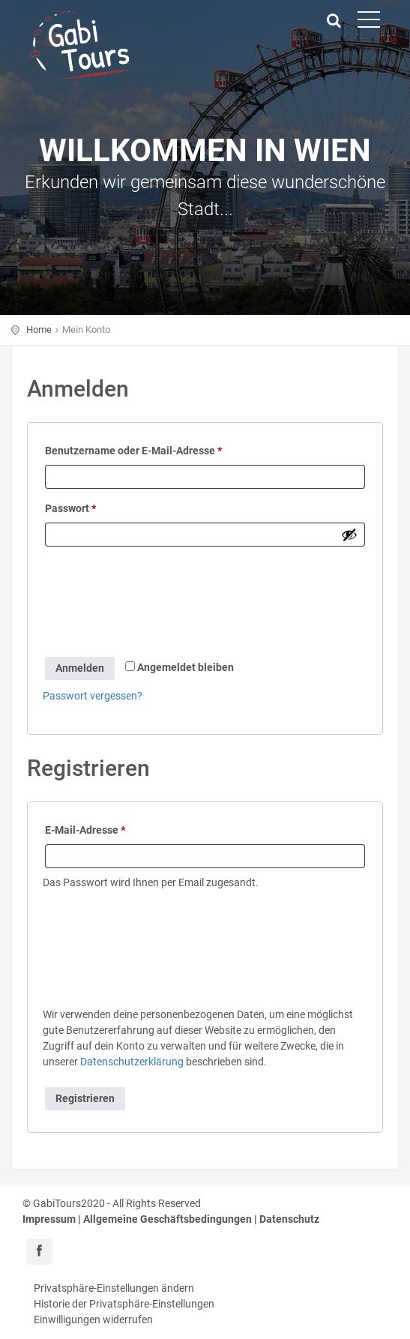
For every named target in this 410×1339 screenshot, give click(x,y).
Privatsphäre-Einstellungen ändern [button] (114, 1288)
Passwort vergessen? (92, 696)
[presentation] (145, 604)
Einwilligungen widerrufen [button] (93, 1320)
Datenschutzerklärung (132, 1062)
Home (39, 329)
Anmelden (79, 668)
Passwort (70, 508)
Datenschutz (289, 1219)
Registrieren (85, 1098)
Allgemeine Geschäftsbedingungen (167, 1219)
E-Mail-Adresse (85, 830)
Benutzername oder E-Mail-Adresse (133, 451)
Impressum (49, 1219)
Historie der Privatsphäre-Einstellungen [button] (124, 1304)
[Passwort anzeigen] (349, 534)
